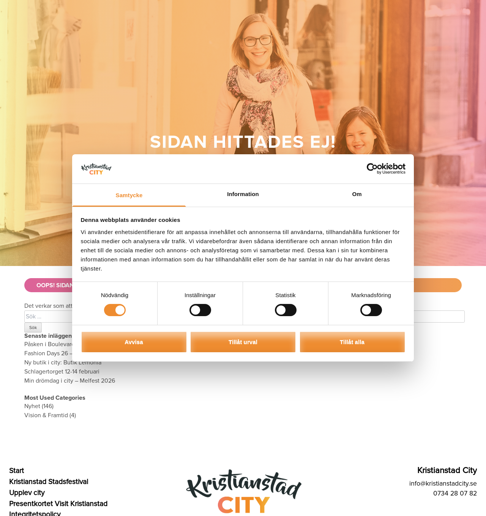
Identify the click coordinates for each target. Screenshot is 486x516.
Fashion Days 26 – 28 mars (59, 353)
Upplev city (26, 492)
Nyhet (32, 406)
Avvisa (134, 342)
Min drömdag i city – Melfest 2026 (69, 381)
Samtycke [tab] (129, 195)
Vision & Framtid (46, 415)
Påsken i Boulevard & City (58, 344)
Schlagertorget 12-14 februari (61, 371)
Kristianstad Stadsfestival (48, 481)
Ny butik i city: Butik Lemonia (62, 362)
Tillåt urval (243, 342)
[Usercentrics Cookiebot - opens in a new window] (372, 168)
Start (16, 470)
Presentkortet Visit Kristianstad (58, 503)
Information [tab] (243, 194)
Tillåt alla (352, 342)
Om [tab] (356, 194)
